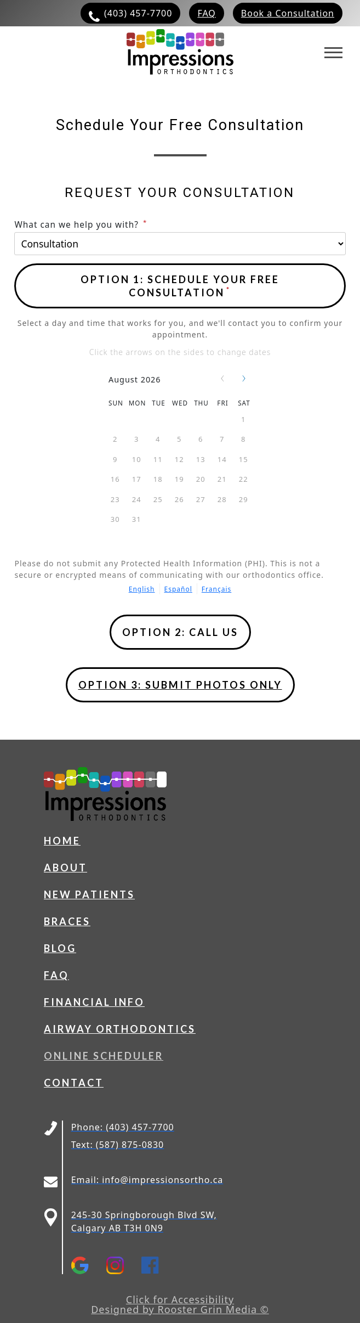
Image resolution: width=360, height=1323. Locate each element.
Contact (74, 1083)
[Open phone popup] (180, 632)
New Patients (89, 894)
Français (216, 589)
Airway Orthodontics (120, 1029)
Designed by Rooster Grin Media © (180, 1309)
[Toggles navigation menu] (333, 53)
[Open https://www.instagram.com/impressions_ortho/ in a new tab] (123, 1265)
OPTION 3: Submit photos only (180, 685)
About (65, 868)
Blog (60, 948)
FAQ (56, 975)
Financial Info (94, 1002)
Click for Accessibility (180, 1299)
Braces (67, 921)
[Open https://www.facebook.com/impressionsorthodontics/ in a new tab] (158, 1265)
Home (62, 841)
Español (178, 589)
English (142, 589)
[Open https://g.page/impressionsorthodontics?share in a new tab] (88, 1265)
